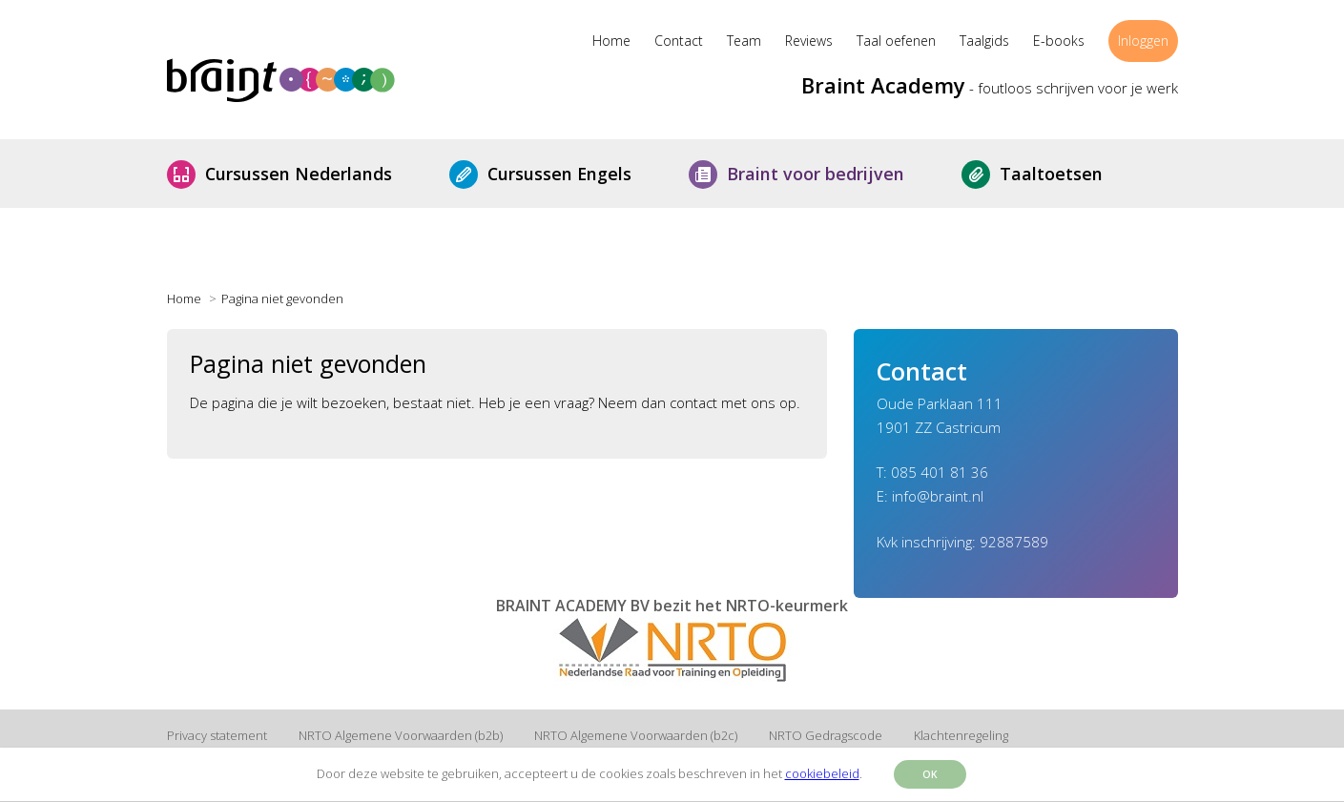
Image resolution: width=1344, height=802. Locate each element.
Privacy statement (217, 735)
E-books (1059, 40)
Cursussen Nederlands (313, 173)
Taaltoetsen (1065, 173)
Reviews (809, 40)
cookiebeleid (822, 773)
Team (744, 40)
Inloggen (1143, 40)
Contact (678, 40)
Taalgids (984, 40)
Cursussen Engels (573, 173)
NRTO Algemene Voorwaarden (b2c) (635, 735)
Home (611, 40)
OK (930, 774)
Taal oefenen (896, 40)
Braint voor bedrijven (830, 173)
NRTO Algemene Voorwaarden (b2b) (401, 735)
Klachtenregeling (961, 735)
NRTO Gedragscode (825, 735)
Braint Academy (883, 85)
